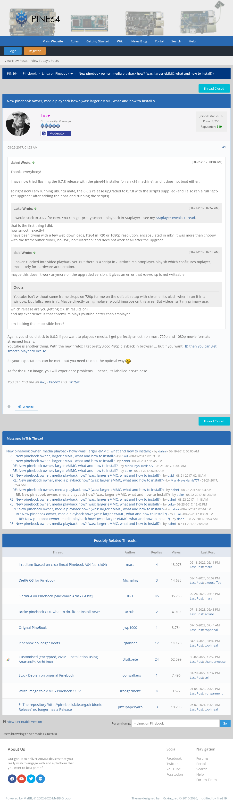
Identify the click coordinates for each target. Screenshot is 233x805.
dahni (162, 451)
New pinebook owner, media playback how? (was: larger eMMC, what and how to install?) (78, 451)
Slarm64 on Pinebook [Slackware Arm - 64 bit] (56, 596)
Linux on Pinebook (55, 73)
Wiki (120, 41)
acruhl (130, 611)
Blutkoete (130, 659)
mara (130, 564)
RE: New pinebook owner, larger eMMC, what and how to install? (62, 456)
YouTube (173, 769)
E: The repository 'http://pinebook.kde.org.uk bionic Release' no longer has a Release (60, 707)
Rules (75, 41)
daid (125, 456)
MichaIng (130, 580)
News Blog (139, 41)
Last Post (196, 567)
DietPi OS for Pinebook (37, 580)
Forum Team (206, 779)
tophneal (211, 630)
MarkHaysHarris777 (139, 466)
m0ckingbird (169, 798)
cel (206, 677)
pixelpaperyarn (130, 707)
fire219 (222, 798)
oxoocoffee (213, 582)
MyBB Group (61, 798)
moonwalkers (130, 675)
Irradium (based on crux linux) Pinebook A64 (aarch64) (63, 564)
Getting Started (97, 41)
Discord (53, 382)
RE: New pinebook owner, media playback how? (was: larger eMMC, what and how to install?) (84, 475)
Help (192, 41)
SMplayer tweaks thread (175, 217)
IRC (42, 382)
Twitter (73, 382)
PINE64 (12, 73)
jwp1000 (130, 627)
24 (157, 659)
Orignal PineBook (33, 627)
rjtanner (130, 643)
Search (176, 41)
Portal (159, 41)
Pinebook (30, 73)
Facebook (174, 758)
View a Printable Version (24, 721)
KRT (130, 596)
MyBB (28, 798)
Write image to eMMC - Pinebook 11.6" (50, 691)
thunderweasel (215, 661)
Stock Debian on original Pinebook (46, 675)
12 (157, 643)
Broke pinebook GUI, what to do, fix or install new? (59, 611)
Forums (202, 758)
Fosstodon (174, 774)
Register (35, 51)
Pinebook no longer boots (39, 643)
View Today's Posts (45, 60)
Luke (128, 470)
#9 (223, 147)
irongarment (130, 691)
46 (157, 596)
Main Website (52, 41)
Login (12, 51)
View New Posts (16, 60)
